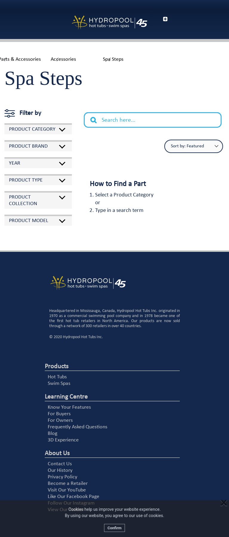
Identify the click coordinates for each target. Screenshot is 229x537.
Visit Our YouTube (67, 490)
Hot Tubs (57, 377)
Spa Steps (113, 59)
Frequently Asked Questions (77, 427)
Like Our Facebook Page (73, 496)
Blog (52, 433)
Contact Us (60, 464)
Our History (60, 470)
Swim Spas (59, 383)
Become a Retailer (68, 483)
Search (96, 115)
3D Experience (63, 440)
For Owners (60, 420)
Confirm (114, 528)
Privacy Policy (62, 477)
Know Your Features (69, 407)
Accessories (63, 59)
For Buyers (59, 414)
